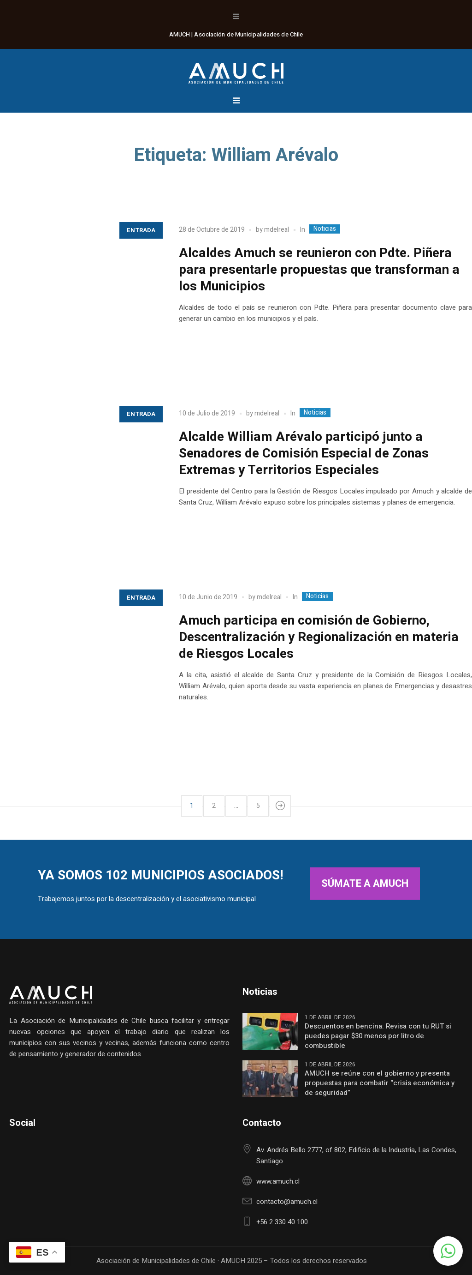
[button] (448, 1251)
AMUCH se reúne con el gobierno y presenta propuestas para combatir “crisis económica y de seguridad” (379, 1083)
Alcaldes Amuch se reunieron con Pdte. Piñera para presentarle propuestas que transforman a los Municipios (319, 270)
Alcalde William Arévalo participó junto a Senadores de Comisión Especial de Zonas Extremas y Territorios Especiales (304, 453)
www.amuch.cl (278, 1181)
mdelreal (276, 230)
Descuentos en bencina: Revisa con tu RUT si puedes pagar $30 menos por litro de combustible (378, 1036)
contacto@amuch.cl (287, 1202)
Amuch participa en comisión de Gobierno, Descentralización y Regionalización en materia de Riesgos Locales (319, 637)
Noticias (324, 229)
